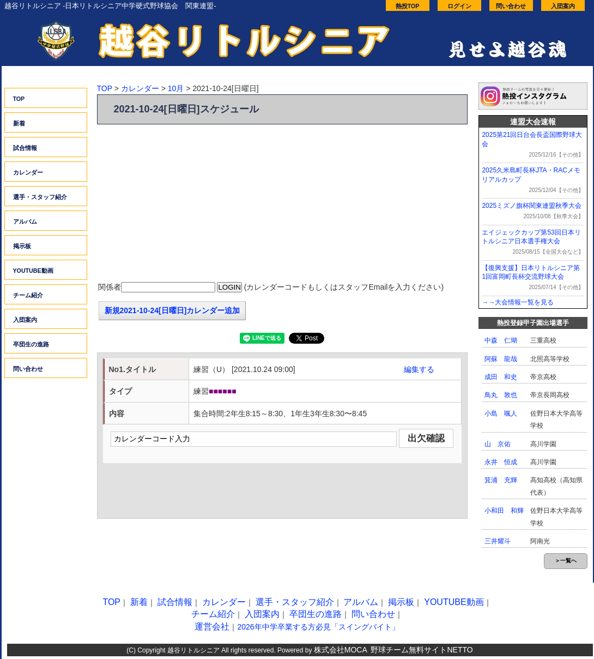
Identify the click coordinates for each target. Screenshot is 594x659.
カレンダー (28, 172)
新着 (19, 123)
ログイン (459, 6)
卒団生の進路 (31, 344)
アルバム (25, 221)
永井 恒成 (500, 462)
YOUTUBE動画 (33, 270)
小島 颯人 (500, 413)
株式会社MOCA (340, 649)
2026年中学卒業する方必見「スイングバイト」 (318, 626)
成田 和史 (500, 377)
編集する (419, 369)
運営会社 (212, 626)
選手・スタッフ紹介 (40, 197)
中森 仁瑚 (500, 340)
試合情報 (25, 148)
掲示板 (22, 246)
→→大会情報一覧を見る (518, 302)
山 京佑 (497, 444)
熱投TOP (408, 6)
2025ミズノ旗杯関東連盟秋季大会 (531, 205)
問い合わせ (511, 6)
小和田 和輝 (504, 510)
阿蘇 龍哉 (500, 359)
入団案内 (563, 6)
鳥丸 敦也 (500, 395)
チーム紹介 (28, 295)
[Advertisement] (282, 203)
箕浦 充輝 (500, 480)
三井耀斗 (497, 541)
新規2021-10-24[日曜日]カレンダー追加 (172, 310)
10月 (176, 88)
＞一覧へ (566, 561)
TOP (19, 98)
